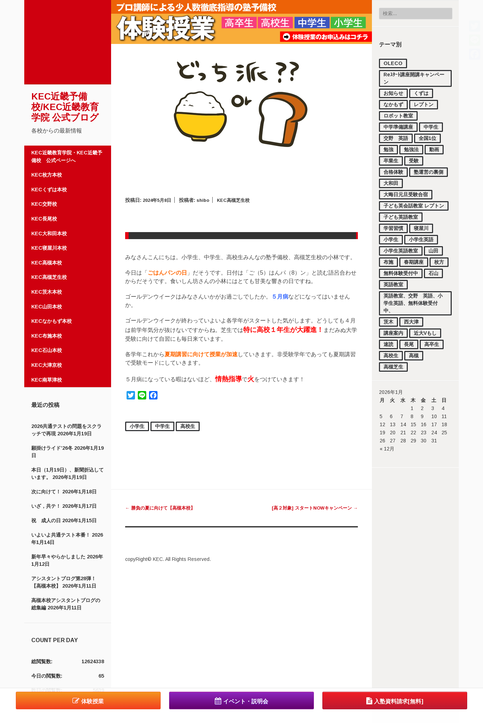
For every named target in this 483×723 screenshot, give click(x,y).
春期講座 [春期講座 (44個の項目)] (414, 262)
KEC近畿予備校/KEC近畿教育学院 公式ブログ (65, 106)
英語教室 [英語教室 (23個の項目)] (393, 284)
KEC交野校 (44, 204)
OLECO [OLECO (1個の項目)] (393, 63)
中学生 (162, 426)
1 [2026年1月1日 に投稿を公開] (412, 408)
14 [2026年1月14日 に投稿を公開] (403, 424)
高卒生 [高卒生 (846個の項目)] (431, 344)
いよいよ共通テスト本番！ (60, 535)
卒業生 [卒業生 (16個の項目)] (391, 161)
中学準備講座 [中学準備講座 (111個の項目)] (398, 127)
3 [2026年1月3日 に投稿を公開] (432, 408)
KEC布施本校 (46, 336)
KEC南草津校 (46, 380)
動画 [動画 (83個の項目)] (434, 149)
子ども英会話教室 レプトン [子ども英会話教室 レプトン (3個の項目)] (414, 206)
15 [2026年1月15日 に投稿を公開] (413, 424)
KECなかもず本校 (51, 321)
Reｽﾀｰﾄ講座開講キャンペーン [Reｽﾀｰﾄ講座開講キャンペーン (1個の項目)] (414, 78)
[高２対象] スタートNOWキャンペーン (311, 508)
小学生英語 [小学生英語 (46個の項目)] (421, 239)
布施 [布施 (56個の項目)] (388, 262)
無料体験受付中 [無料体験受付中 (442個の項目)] (401, 273)
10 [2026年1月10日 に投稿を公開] (434, 416)
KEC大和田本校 (49, 233)
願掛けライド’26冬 (52, 448)
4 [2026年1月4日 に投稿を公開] (443, 408)
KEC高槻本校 (46, 262)
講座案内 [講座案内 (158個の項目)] (393, 333)
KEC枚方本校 (46, 175)
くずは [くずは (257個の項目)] (421, 93)
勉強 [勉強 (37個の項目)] (388, 149)
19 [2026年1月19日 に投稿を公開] (382, 432)
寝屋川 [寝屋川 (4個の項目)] (421, 228)
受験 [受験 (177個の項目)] (414, 161)
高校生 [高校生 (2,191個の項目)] (391, 355)
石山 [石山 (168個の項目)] (433, 273)
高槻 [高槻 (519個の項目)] (414, 355)
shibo (207, 200)
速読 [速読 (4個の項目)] (388, 344)
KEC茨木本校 (46, 292)
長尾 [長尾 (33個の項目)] (409, 344)
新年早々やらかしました (58, 556)
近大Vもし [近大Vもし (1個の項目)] (425, 333)
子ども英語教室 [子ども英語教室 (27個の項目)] (401, 217)
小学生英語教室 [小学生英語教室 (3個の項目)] (401, 251)
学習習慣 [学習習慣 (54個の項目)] (393, 228)
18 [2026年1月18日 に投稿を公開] (444, 424)
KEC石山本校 (46, 350)
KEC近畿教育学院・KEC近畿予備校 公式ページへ (66, 156)
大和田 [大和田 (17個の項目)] (391, 183)
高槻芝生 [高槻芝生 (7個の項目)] (393, 367)
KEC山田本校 (46, 306)
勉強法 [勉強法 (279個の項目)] (411, 149)
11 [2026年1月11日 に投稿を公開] (444, 416)
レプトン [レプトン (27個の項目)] (423, 104)
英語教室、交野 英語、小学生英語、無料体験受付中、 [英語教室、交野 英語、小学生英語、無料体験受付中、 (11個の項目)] (413, 303)
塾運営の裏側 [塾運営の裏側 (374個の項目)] (428, 172)
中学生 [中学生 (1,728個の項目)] (431, 127)
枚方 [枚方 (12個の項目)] (439, 262)
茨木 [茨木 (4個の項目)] (388, 322)
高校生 (187, 426)
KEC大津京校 (46, 365)
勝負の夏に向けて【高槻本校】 (162, 508)
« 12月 (387, 449)
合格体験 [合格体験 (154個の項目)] (393, 172)
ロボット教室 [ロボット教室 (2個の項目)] (398, 116)
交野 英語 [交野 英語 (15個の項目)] (396, 138)
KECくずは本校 (49, 189)
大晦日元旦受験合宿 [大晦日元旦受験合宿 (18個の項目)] (406, 194)
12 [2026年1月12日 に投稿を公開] (382, 424)
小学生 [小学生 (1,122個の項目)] (391, 239)
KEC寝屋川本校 (49, 248)
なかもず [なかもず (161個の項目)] (393, 104)
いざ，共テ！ (46, 506)
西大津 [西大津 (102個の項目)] (411, 322)
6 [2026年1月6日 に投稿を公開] (391, 416)
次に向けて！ (46, 491)
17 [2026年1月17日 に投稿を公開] (434, 424)
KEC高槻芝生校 (49, 277)
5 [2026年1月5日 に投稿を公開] (381, 416)
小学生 (137, 426)
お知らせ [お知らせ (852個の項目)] (393, 93)
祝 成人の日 (46, 520)
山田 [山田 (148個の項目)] (433, 251)
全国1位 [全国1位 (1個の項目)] (427, 138)
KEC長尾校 (44, 219)
